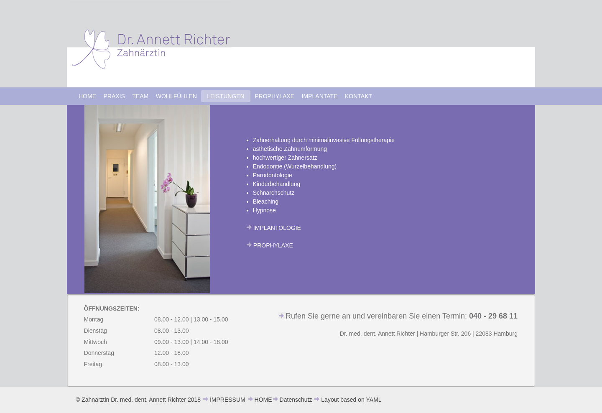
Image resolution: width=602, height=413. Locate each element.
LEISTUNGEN (225, 96)
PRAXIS (114, 96)
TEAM (140, 96)
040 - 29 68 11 (493, 316)
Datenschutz (296, 399)
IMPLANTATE (320, 96)
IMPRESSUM (227, 399)
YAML (374, 399)
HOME (87, 96)
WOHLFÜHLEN (176, 96)
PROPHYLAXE (274, 96)
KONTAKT (358, 96)
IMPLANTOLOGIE (277, 227)
